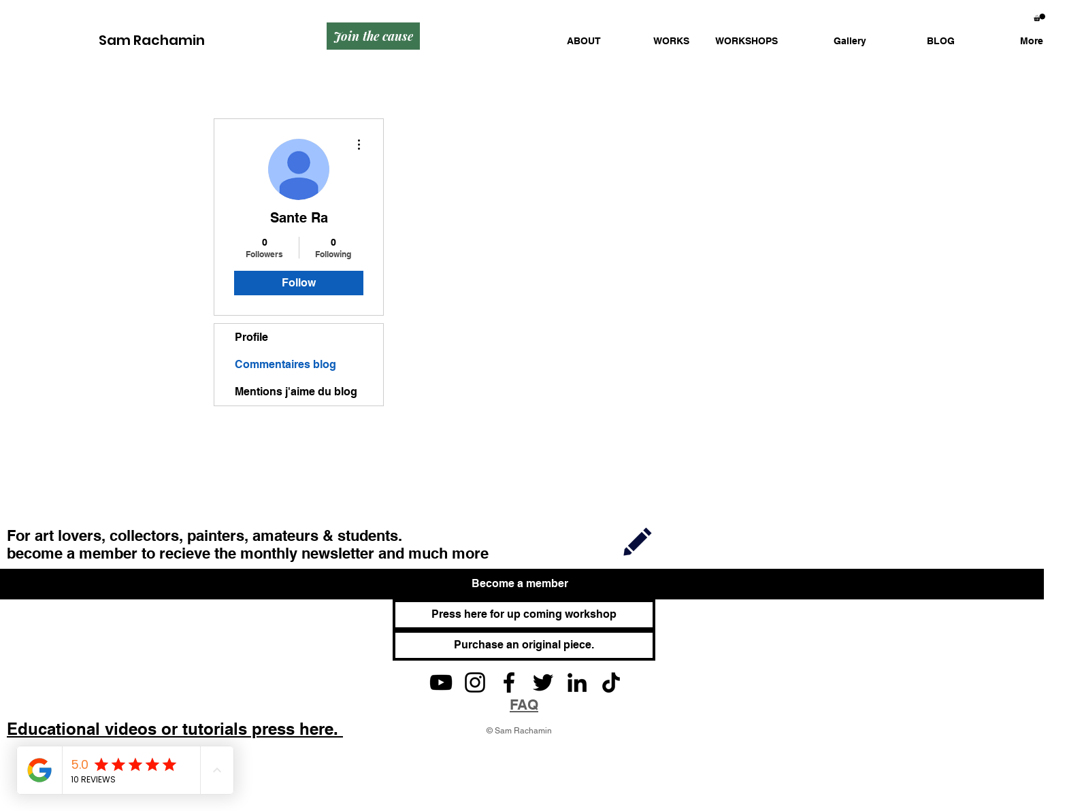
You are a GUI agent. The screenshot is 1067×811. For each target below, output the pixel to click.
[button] (655, 41)
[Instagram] (475, 682)
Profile (251, 337)
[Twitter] (543, 682)
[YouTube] (441, 682)
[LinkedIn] (577, 682)
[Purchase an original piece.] (524, 645)
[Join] (638, 540)
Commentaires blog (285, 364)
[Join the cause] (373, 36)
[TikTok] (611, 682)
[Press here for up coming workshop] (524, 614)
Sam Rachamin (152, 40)
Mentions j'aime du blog (296, 391)
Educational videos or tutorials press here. (175, 728)
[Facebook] (509, 682)
